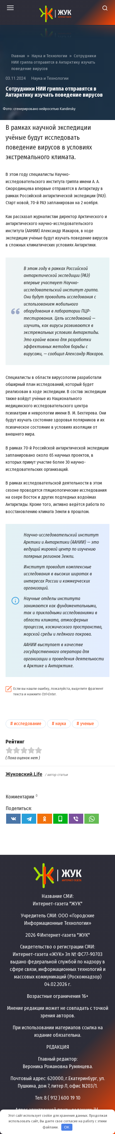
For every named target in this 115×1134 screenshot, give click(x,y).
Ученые (87, 723)
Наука (60, 723)
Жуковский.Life (24, 774)
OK (66, 1127)
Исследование (27, 723)
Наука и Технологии (49, 78)
